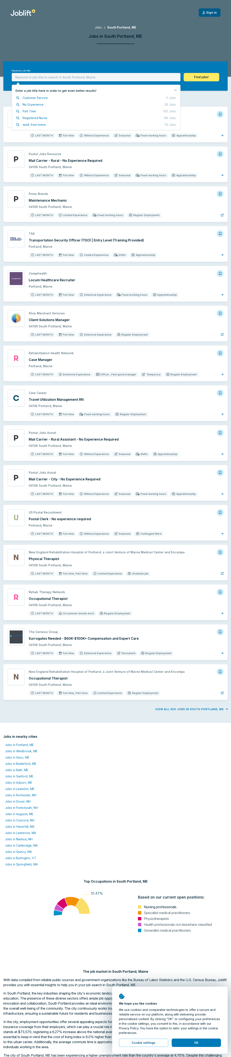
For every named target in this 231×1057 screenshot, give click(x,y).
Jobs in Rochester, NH (20, 795)
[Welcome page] (22, 12)
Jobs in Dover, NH (18, 801)
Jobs (98, 27)
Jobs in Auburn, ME (18, 782)
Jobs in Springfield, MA (21, 864)
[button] (201, 77)
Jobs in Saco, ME (17, 757)
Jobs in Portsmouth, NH (21, 807)
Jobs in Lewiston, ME (19, 789)
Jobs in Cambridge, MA (21, 845)
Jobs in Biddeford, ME (20, 763)
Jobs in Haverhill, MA (20, 826)
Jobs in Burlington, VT (20, 858)
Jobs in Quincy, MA (18, 851)
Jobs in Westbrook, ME (21, 751)
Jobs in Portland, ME (19, 745)
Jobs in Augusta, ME (19, 814)
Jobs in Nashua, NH (18, 839)
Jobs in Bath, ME (16, 770)
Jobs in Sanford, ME (19, 776)
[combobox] (96, 77)
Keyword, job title (21, 70)
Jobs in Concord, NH (19, 820)
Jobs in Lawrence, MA (20, 833)
